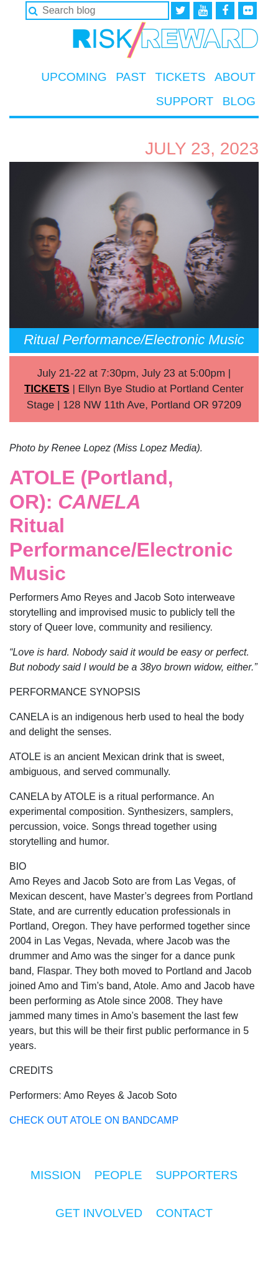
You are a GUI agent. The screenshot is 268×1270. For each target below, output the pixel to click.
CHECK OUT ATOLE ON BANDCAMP (93, 1120)
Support (184, 101)
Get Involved (98, 1213)
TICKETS (47, 389)
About (235, 76)
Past (131, 76)
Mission (55, 1175)
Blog (239, 101)
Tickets (180, 76)
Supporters (196, 1175)
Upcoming (74, 76)
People (118, 1175)
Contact (184, 1213)
